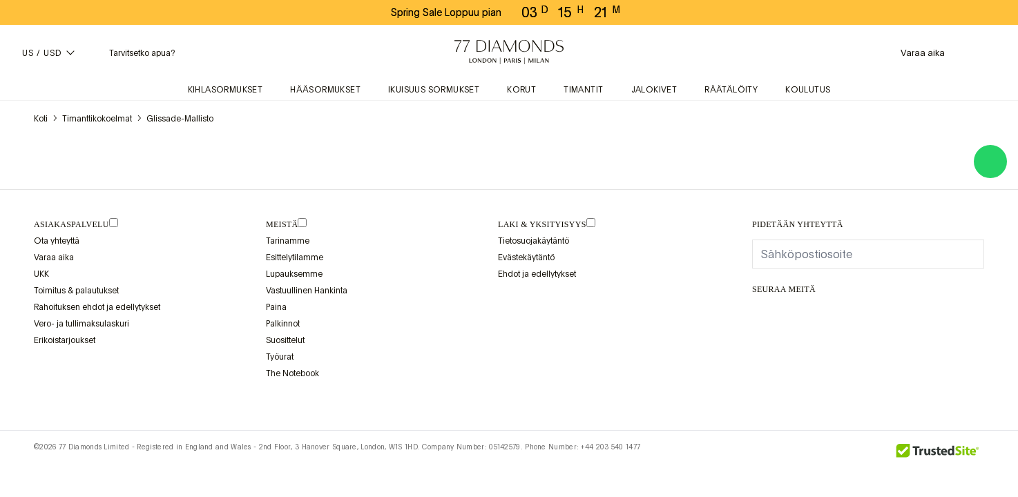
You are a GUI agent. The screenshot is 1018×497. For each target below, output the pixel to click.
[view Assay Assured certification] (512, 306)
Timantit (583, 90)
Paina (276, 307)
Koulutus (807, 90)
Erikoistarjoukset (64, 340)
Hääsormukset (325, 90)
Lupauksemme (294, 274)
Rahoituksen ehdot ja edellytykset (97, 307)
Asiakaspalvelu (71, 224)
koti (41, 119)
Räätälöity (731, 90)
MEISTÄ (282, 224)
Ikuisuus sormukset (433, 90)
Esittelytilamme (294, 257)
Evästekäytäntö (526, 257)
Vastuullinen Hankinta (306, 290)
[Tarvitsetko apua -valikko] (130, 52)
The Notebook (292, 373)
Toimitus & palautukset (76, 290)
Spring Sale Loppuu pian (446, 12)
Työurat (280, 357)
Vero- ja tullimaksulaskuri (81, 324)
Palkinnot (283, 324)
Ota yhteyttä (56, 241)
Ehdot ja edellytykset (537, 274)
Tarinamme (287, 241)
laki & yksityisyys (542, 224)
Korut (521, 90)
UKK (41, 274)
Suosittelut (285, 340)
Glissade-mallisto (179, 119)
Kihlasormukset (225, 90)
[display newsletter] (967, 253)
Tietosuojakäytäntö (533, 241)
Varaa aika (54, 257)
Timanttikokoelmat (97, 119)
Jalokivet (654, 90)
